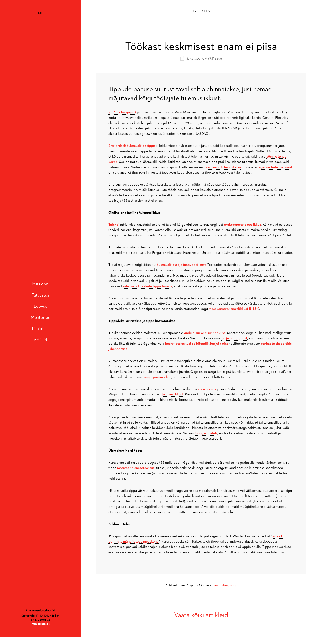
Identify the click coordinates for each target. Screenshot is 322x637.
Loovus (40, 300)
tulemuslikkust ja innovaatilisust (181, 264)
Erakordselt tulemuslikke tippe (131, 145)
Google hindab (206, 433)
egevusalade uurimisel (275, 167)
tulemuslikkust (172, 394)
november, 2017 (224, 585)
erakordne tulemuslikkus (242, 224)
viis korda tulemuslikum (223, 167)
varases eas (207, 389)
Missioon (40, 277)
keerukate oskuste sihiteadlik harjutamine (196, 343)
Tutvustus (40, 289)
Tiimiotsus (40, 322)
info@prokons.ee (40, 611)
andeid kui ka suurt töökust (204, 333)
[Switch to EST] (40, 13)
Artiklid (40, 333)
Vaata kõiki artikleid (201, 615)
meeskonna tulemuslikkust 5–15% (234, 309)
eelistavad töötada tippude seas (147, 286)
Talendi (113, 224)
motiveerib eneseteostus (135, 468)
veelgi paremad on (157, 377)
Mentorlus (40, 311)
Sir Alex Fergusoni (122, 112)
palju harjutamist (234, 338)
